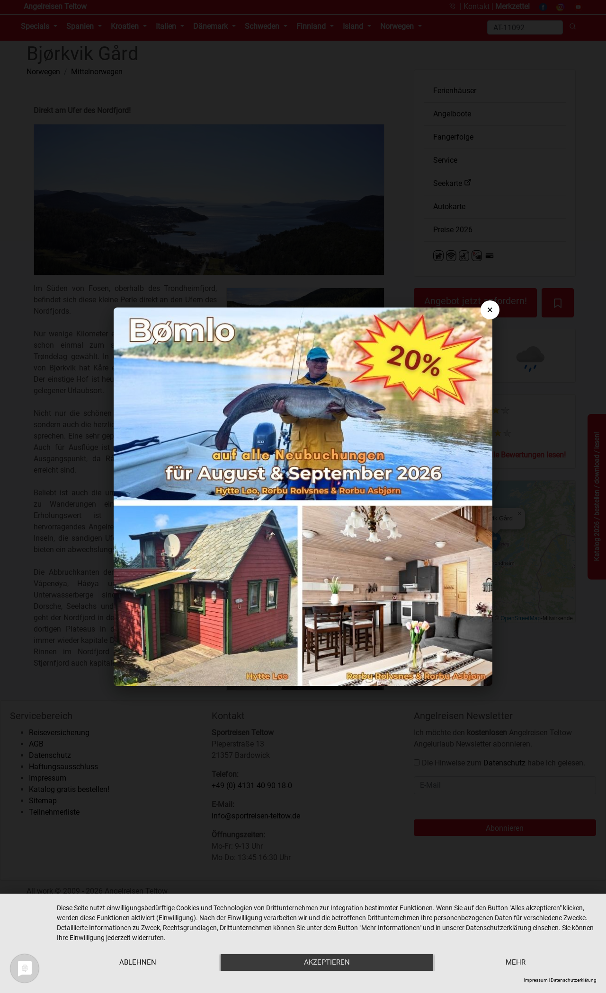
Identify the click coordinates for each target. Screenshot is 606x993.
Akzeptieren (327, 962)
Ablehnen (137, 962)
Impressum (536, 980)
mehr (516, 962)
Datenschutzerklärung (574, 980)
